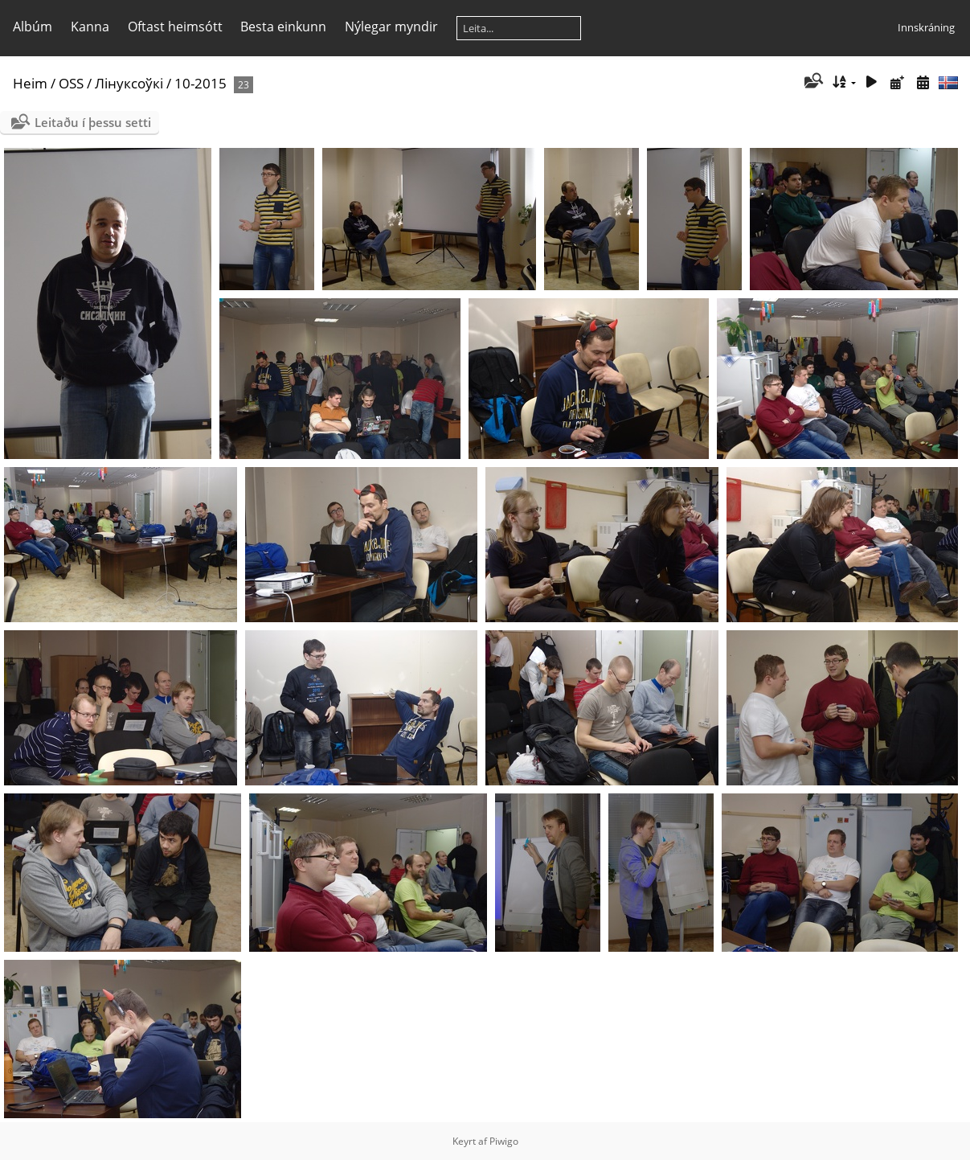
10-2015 (200, 83)
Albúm (32, 26)
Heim (30, 83)
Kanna (90, 26)
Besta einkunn (283, 26)
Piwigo (503, 1141)
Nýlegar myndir (391, 26)
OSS (71, 83)
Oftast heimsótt (175, 26)
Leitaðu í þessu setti (93, 122)
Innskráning (926, 27)
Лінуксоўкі (129, 83)
